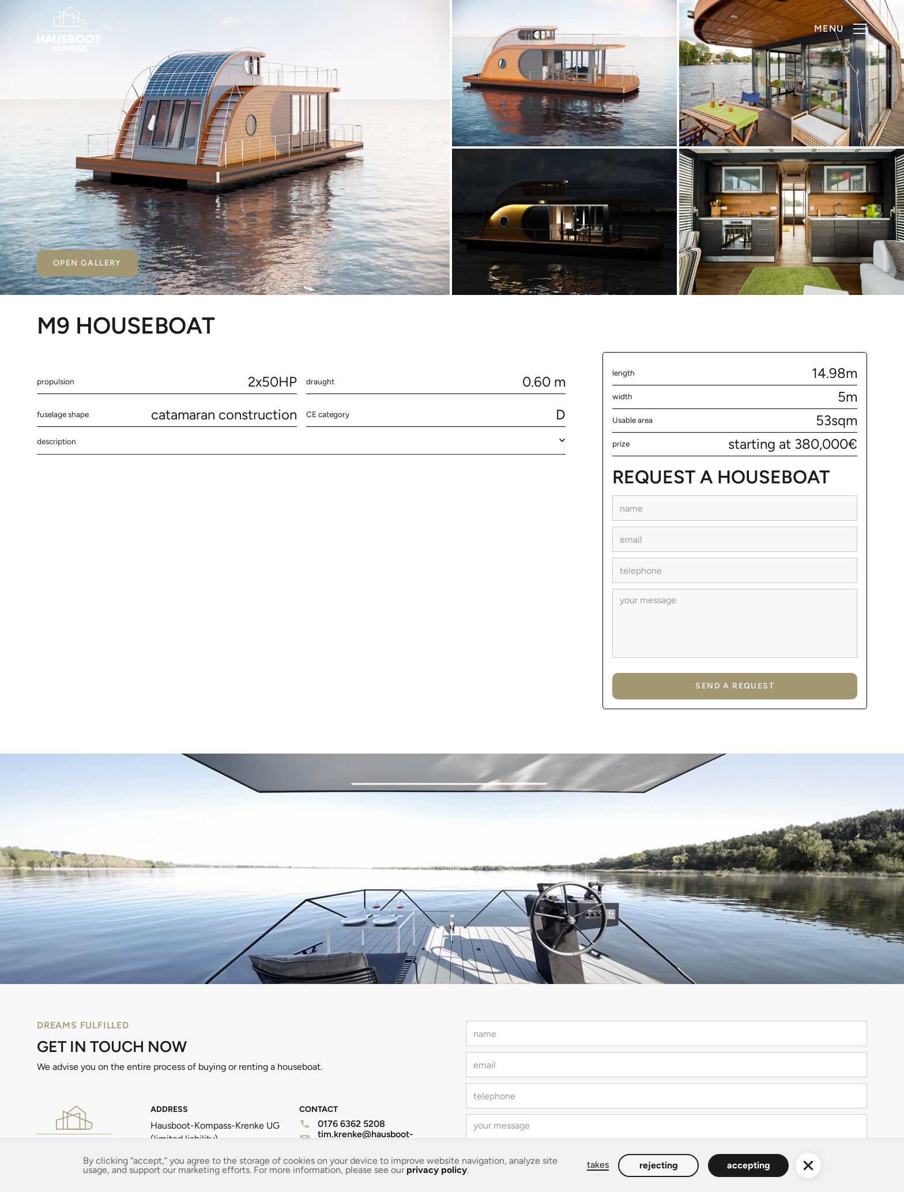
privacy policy (436, 1169)
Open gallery (87, 263)
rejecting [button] (658, 1165)
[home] (69, 28)
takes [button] (598, 1165)
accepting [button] (748, 1165)
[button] (840, 29)
